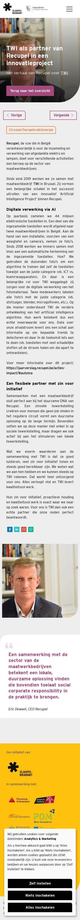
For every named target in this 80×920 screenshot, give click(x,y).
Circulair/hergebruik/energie (31, 130)
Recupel (12, 143)
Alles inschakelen (40, 907)
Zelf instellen (40, 883)
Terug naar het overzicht (30, 91)
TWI (64, 72)
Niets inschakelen (40, 895)
